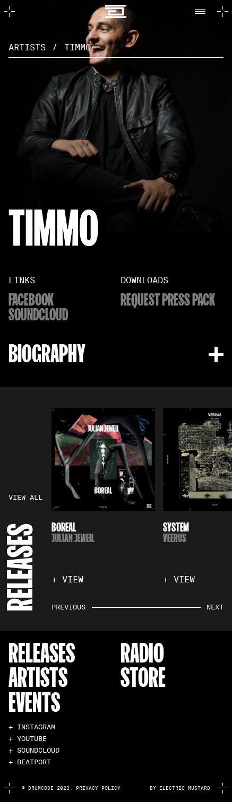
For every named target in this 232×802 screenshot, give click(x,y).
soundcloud (38, 314)
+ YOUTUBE (27, 739)
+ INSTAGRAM (31, 727)
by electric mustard (180, 788)
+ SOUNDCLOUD (33, 750)
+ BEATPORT (29, 762)
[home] (116, 11)
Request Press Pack (168, 299)
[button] (203, 11)
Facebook (31, 299)
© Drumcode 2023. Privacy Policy (71, 788)
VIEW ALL (25, 497)
